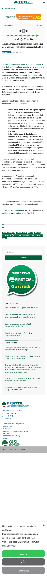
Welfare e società (10, 8)
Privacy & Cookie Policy (11, 436)
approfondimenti (8, 233)
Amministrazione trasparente (13, 424)
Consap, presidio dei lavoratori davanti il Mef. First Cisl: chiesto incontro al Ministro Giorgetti (23, 348)
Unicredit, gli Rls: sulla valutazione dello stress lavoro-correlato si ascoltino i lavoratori (22, 379)
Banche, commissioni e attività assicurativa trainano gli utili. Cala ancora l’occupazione (23, 357)
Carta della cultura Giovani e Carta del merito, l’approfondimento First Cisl (20, 334)
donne (30, 233)
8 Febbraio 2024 (16, 52)
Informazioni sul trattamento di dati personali (15, 432)
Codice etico (7, 426)
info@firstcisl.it (7, 419)
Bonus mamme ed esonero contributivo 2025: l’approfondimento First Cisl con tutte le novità (20, 316)
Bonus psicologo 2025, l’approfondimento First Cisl (21, 308)
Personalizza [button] (23, 570)
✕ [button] (44, 525)
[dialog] (23, 549)
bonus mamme (22, 233)
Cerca (23, 258)
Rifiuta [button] (23, 562)
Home (5, 438)
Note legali (7, 429)
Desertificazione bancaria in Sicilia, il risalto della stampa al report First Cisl (21, 388)
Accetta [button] (23, 553)
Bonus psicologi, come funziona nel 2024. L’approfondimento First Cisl (18, 325)
